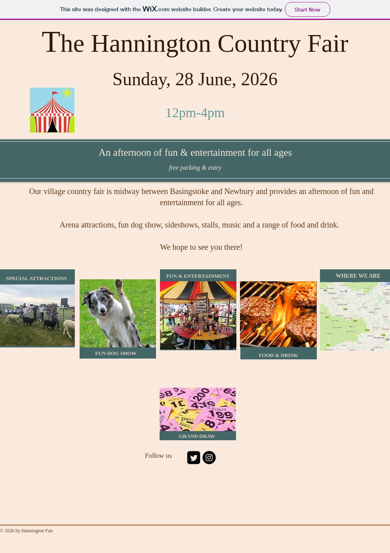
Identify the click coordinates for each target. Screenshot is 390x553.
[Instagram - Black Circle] (209, 457)
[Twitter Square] (193, 457)
